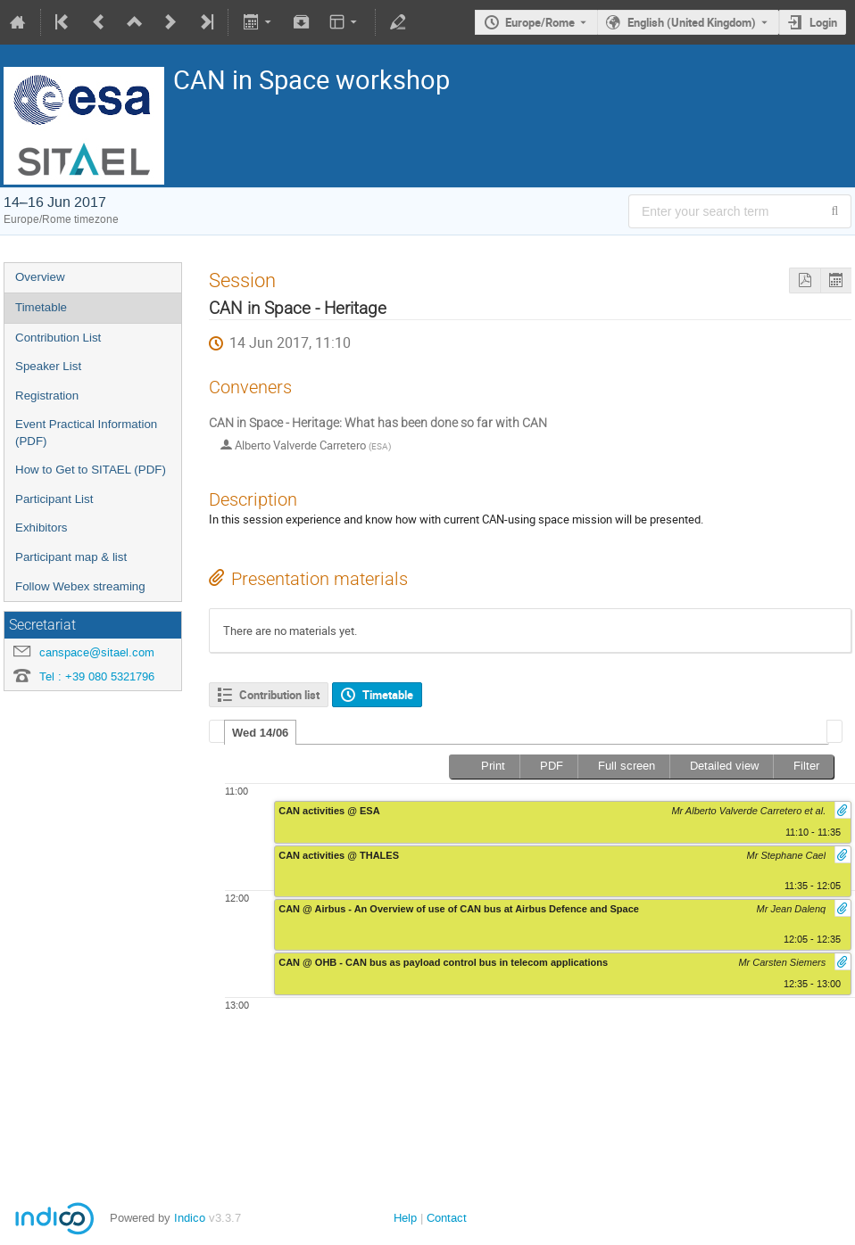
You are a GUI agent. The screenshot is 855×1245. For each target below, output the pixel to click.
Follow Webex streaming (80, 586)
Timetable (41, 307)
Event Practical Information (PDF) (86, 432)
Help (405, 1217)
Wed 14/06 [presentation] (260, 732)
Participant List (54, 499)
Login (823, 22)
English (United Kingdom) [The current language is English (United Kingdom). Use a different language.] (691, 22)
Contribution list (279, 695)
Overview (40, 277)
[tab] (260, 732)
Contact (447, 1217)
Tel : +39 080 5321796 (96, 676)
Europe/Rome (540, 22)
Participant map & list (71, 557)
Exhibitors (41, 527)
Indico (189, 1217)
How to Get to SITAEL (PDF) (90, 469)
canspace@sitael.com (96, 652)
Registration (47, 395)
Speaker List (48, 366)
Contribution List (58, 337)
